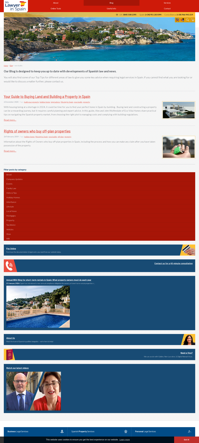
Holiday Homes (13, 197)
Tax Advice (10, 225)
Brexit (9, 174)
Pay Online (11, 248)
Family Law (11, 188)
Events (9, 183)
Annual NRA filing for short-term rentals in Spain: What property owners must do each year (48, 279)
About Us (10, 338)
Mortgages (11, 215)
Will (8, 238)
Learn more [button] (124, 440)
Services (167, 3)
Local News (11, 211)
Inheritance (11, 202)
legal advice (55, 102)
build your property (31, 102)
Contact (167, 8)
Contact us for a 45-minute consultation (173, 263)
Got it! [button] (186, 440)
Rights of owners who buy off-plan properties (37, 131)
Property (10, 220)
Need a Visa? (187, 352)
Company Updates (14, 179)
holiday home (45, 102)
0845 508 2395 (129, 14)
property (86, 102)
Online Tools (56, 8)
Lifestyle (10, 206)
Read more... (10, 120)
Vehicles (9, 229)
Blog (111, 3)
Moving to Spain (67, 102)
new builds (78, 102)
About (55, 3)
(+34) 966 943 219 (185, 14)
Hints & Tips (11, 193)
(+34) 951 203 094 (153, 14)
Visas (8, 234)
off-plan (61, 137)
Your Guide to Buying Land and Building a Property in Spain (47, 96)
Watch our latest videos (17, 367)
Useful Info (111, 8)
